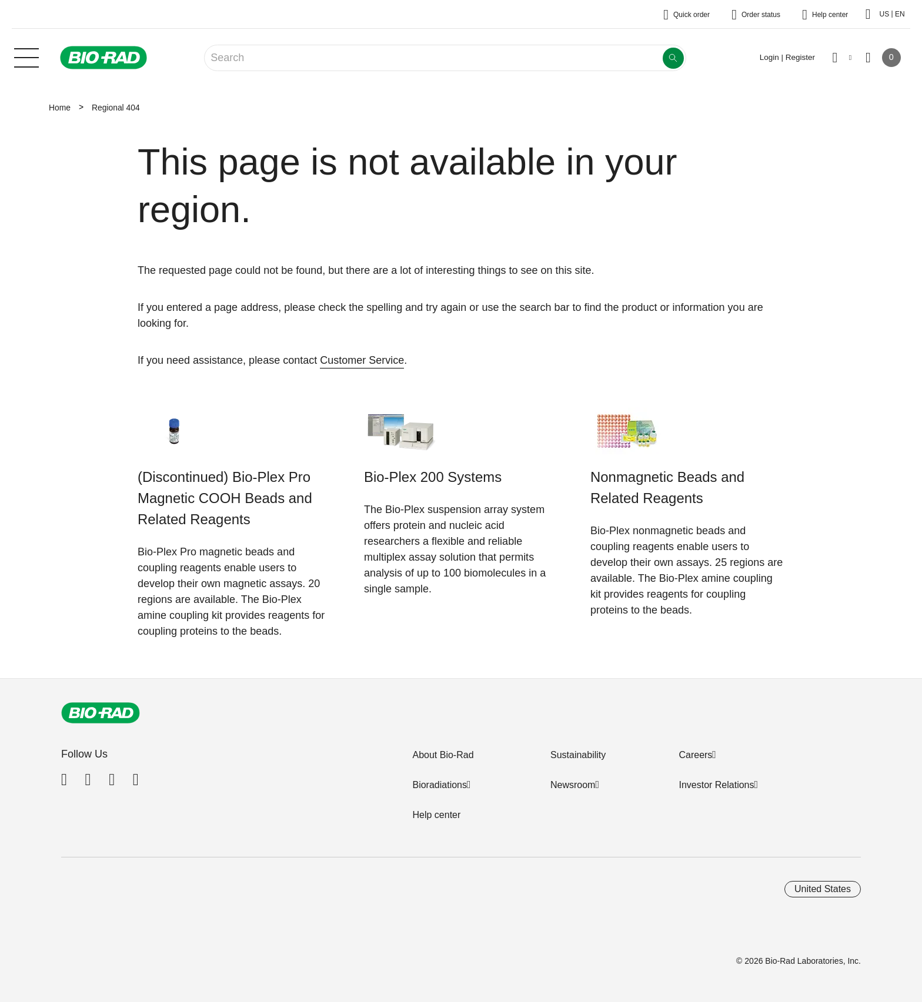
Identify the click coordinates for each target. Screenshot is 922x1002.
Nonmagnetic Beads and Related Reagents (667, 487)
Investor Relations (716, 785)
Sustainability (578, 755)
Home (60, 107)
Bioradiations (439, 785)
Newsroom (572, 785)
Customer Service (362, 360)
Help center (436, 815)
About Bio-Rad (442, 755)
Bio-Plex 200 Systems (433, 477)
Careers (695, 755)
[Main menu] (26, 56)
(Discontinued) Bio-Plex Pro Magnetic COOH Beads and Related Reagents (225, 498)
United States (822, 889)
